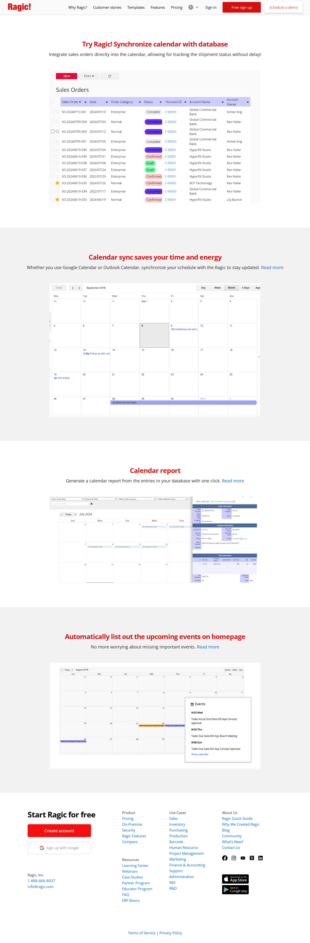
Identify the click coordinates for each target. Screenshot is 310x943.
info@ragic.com (41, 886)
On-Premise (132, 824)
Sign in (211, 7)
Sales (173, 818)
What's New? (232, 841)
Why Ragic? (77, 7)
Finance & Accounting (187, 865)
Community (232, 835)
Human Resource (183, 847)
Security (128, 830)
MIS (172, 882)
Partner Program (136, 882)
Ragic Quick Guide (237, 818)
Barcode (176, 841)
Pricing (176, 7)
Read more (272, 267)
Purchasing (178, 830)
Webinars (130, 871)
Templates (136, 7)
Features (158, 7)
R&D (173, 888)
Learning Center (135, 865)
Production (178, 835)
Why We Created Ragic (240, 824)
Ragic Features (134, 835)
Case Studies (132, 877)
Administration (181, 876)
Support (176, 870)
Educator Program (137, 888)
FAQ (125, 894)
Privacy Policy (170, 932)
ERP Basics (131, 900)
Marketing (177, 859)
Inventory (177, 824)
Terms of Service (141, 932)
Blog (226, 830)
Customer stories (107, 7)
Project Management (186, 853)
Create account (59, 830)
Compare (129, 841)
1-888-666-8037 (41, 880)
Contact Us (231, 847)
